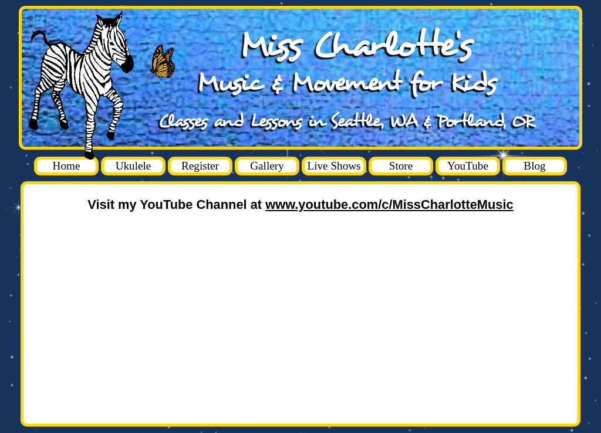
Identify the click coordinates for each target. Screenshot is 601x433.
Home (66, 166)
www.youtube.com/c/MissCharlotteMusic (389, 204)
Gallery (267, 166)
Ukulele (133, 166)
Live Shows (333, 166)
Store (401, 166)
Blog (534, 166)
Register (200, 166)
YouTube (467, 166)
